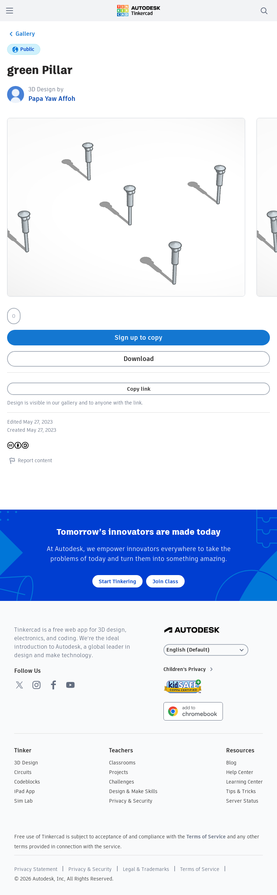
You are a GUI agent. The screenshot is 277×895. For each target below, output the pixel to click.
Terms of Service (206, 836)
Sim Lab (23, 800)
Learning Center (244, 781)
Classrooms (122, 762)
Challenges (121, 781)
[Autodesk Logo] (191, 630)
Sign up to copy (138, 337)
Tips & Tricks (241, 791)
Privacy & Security (130, 800)
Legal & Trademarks (146, 869)
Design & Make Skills (133, 791)
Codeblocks (27, 781)
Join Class (165, 581)
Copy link (138, 388)
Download (138, 358)
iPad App (24, 791)
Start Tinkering (117, 581)
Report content (29, 460)
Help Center (239, 772)
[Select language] (206, 650)
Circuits (22, 772)
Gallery (21, 34)
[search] (264, 10)
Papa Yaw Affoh (51, 98)
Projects (118, 772)
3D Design (26, 762)
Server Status (242, 800)
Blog (231, 762)
